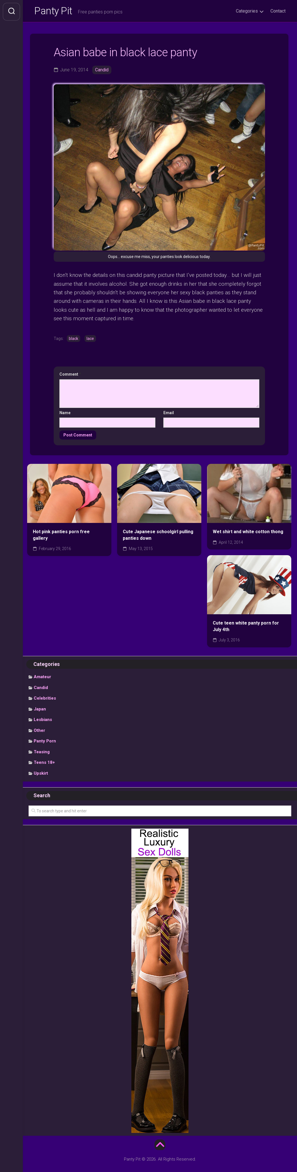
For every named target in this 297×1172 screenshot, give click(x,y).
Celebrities (45, 699)
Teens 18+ (44, 763)
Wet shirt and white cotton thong (248, 532)
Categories (247, 11)
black (73, 339)
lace (90, 339)
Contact (278, 11)
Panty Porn (45, 742)
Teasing (42, 752)
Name (65, 413)
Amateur (42, 677)
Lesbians (43, 720)
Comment (70, 375)
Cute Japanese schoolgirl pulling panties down (158, 536)
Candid (102, 71)
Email (168, 413)
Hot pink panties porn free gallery (61, 536)
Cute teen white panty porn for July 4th (246, 627)
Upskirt (41, 774)
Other (39, 731)
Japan (40, 709)
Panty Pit (54, 12)
